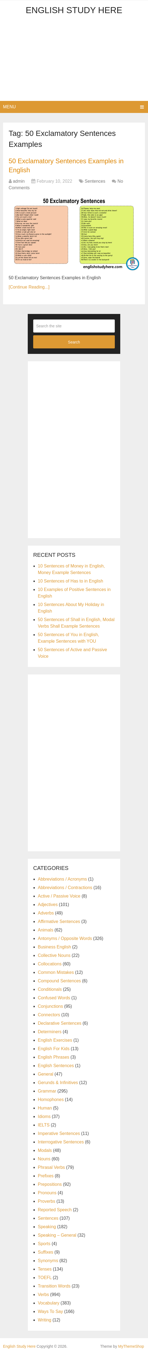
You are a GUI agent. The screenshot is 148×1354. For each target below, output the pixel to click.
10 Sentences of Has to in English (70, 581)
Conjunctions (50, 1006)
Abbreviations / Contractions (65, 887)
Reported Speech (55, 1209)
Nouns (44, 1159)
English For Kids (54, 1048)
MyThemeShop (131, 1346)
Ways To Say (50, 1311)
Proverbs (46, 1201)
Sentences (95, 181)
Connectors (49, 1014)
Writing (44, 1320)
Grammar (47, 1091)
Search (74, 342)
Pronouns (47, 1192)
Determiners (49, 1031)
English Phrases (53, 1057)
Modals (45, 1150)
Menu (9, 106)
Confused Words (54, 997)
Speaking (47, 1226)
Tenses (45, 1269)
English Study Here (74, 10)
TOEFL (45, 1277)
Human (45, 1108)
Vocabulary (48, 1303)
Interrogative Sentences (61, 1142)
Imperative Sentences (59, 1133)
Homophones (51, 1099)
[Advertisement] (74, 60)
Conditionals (50, 989)
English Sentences (56, 1065)
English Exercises (55, 1040)
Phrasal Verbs (51, 1167)
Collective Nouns (54, 955)
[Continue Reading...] (29, 287)
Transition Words (54, 1286)
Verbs (43, 1294)
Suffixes (45, 1252)
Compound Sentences (59, 981)
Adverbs (46, 913)
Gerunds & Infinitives (58, 1082)
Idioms (44, 1116)
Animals (45, 930)
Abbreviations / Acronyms (62, 879)
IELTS (44, 1125)
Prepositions (50, 1184)
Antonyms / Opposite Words (65, 938)
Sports (44, 1243)
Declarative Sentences (59, 1023)
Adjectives (48, 904)
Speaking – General (57, 1235)
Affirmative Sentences (59, 921)
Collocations (49, 964)
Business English (54, 947)
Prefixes (46, 1176)
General (45, 1074)
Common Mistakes (56, 972)
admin (19, 181)
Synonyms (48, 1260)
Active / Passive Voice (59, 896)
